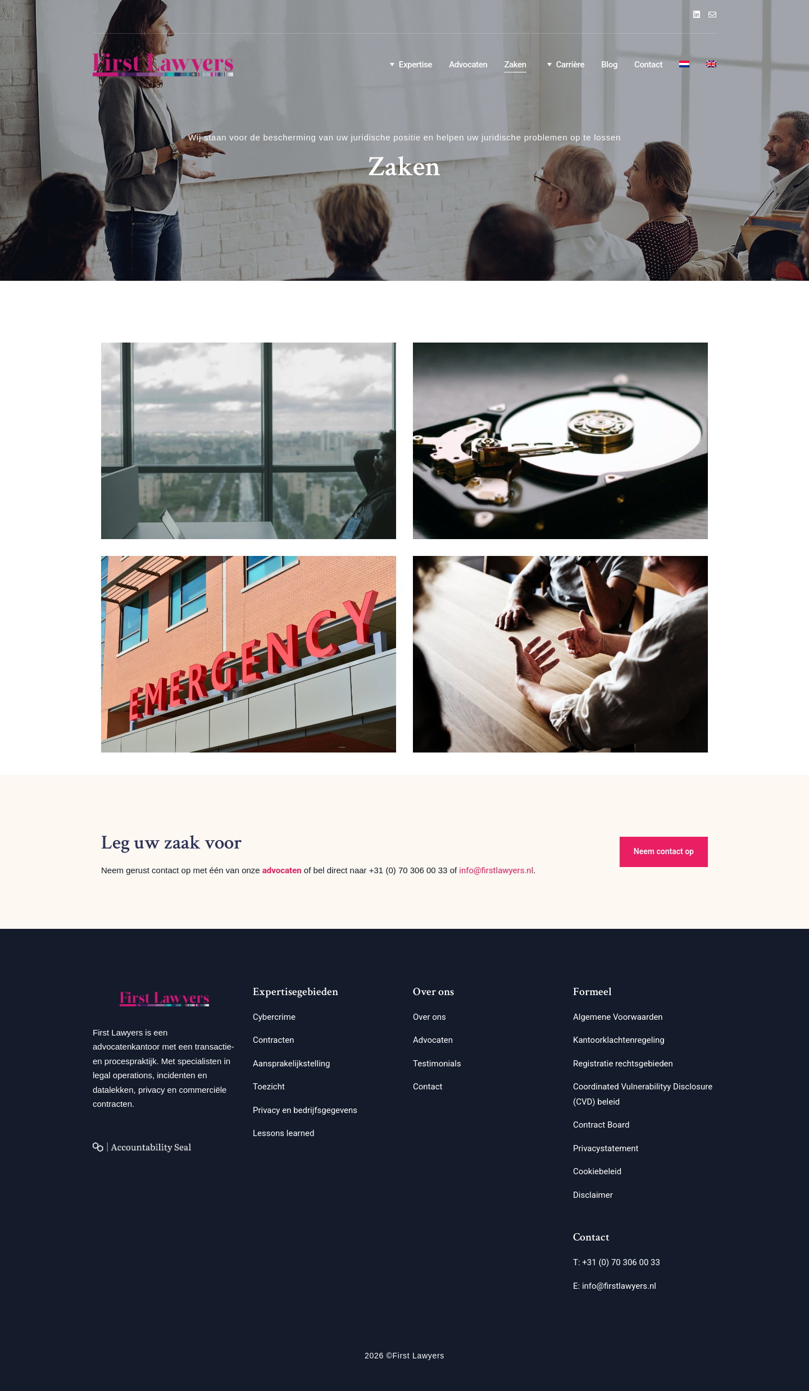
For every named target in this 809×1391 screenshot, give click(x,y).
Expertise (409, 64)
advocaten (282, 870)
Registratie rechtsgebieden (623, 1064)
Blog (609, 65)
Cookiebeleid (597, 1171)
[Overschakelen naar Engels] (711, 65)
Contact (648, 65)
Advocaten (468, 65)
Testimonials (437, 1064)
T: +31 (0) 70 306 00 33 (616, 1262)
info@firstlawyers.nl (496, 870)
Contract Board (601, 1125)
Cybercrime (274, 1017)
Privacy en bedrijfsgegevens (305, 1110)
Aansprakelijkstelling (291, 1064)
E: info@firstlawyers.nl (614, 1286)
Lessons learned (283, 1133)
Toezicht (269, 1087)
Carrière (564, 64)
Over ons (429, 1017)
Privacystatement (605, 1148)
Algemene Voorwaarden (618, 1017)
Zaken (515, 65)
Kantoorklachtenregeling (619, 1040)
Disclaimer (593, 1195)
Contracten (273, 1040)
